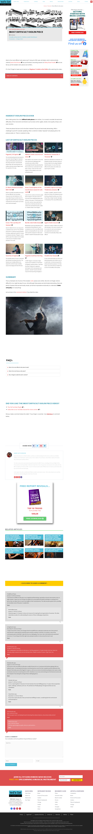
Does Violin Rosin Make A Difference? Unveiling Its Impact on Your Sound (13, 538)
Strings (18, 39)
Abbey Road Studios (50, 62)
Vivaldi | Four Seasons (51, 256)
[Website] (21, 477)
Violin (21, 39)
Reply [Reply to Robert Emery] (9, 727)
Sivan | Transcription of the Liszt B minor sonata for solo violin (33, 190)
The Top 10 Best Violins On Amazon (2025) (53, 550)
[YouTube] (15, 477)
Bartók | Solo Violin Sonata (34, 223)
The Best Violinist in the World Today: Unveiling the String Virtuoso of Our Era (53, 538)
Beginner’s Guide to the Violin (39, 69)
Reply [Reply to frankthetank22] (8, 654)
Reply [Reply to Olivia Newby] (8, 717)
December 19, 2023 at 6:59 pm (14, 629)
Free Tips (14, 779)
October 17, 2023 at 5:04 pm (13, 648)
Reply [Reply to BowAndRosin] (9, 617)
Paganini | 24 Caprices (13, 154)
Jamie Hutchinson (16, 62)
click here (50, 414)
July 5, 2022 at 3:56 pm (13, 723)
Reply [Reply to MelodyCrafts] (8, 676)
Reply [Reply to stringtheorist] (8, 638)
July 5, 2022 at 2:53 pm (12, 713)
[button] (91, 2)
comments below (21, 292)
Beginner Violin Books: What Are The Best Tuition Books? (33, 537)
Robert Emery (11, 721)
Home (45, 6)
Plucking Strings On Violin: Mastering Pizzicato (13, 551)
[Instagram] (17, 477)
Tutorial (49, 6)
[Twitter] (19, 477)
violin (32, 281)
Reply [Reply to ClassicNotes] (9, 701)
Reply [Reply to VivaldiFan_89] (8, 605)
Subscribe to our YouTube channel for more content (23, 409)
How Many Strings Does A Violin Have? (32, 550)
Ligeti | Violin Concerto (52, 223)
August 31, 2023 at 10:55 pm (13, 664)
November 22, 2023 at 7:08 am (15, 696)
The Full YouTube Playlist (15, 407)
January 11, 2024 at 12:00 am (13, 596)
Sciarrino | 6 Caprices (13, 256)
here (34, 725)
